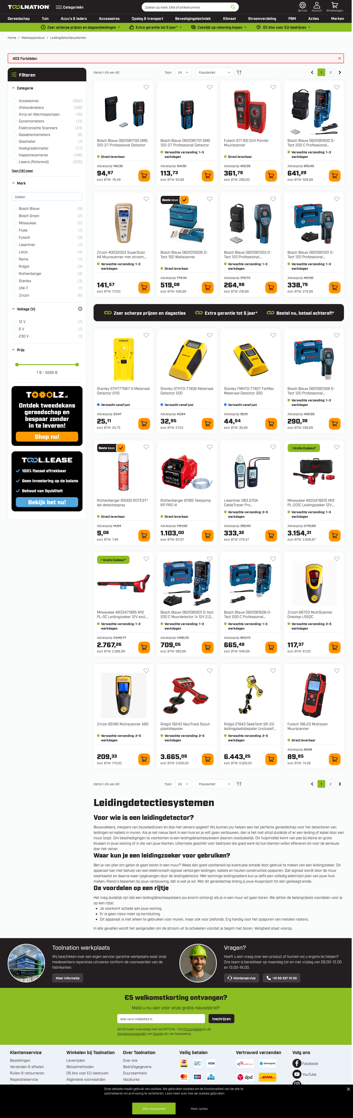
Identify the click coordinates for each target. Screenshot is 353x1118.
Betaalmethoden (80, 1066)
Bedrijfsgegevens (137, 1066)
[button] (47, 74)
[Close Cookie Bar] (348, 1089)
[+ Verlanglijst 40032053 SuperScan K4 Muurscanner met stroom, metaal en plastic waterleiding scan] (146, 199)
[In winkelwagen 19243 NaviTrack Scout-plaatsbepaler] (208, 759)
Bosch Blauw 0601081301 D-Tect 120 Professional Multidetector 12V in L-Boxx (310, 256)
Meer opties (199, 1108)
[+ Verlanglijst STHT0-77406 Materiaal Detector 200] (209, 335)
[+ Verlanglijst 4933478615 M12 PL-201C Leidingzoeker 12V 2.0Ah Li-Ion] (336, 447)
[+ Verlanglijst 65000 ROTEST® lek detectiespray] (146, 447)
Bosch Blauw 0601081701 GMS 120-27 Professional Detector (185, 142)
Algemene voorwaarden (86, 1079)
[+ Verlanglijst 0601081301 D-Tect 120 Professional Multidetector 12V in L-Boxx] (336, 199)
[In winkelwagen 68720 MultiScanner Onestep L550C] (335, 647)
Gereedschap (19, 18)
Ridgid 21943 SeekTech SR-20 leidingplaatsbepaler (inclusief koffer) (249, 728)
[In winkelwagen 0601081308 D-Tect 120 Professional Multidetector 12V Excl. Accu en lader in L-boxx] (335, 424)
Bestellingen (20, 1060)
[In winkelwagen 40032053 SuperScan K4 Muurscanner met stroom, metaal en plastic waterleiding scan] (144, 287)
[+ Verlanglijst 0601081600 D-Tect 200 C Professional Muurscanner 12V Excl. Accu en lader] (336, 87)
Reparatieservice (24, 1079)
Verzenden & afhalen (27, 1066)
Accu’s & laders (74, 18)
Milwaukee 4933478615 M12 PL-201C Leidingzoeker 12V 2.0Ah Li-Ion (311, 504)
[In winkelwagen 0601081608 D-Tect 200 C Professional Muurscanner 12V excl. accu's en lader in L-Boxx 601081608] (271, 647)
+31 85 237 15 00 (281, 978)
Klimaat (229, 18)
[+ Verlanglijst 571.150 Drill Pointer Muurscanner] (273, 87)
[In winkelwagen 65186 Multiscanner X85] (144, 759)
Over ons (130, 1060)
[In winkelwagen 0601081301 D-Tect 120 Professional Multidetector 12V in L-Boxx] (335, 287)
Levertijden (75, 1060)
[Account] (317, 7)
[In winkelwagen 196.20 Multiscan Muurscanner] (335, 759)
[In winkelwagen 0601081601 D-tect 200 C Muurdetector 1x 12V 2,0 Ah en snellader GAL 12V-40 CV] (208, 647)
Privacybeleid (192, 1029)
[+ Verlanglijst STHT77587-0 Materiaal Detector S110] (146, 335)
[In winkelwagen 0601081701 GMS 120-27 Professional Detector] (208, 176)
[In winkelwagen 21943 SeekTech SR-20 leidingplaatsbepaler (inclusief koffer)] (271, 759)
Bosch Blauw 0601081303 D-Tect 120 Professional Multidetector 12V (247, 256)
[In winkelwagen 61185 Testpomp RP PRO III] (208, 535)
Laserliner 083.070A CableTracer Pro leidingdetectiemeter (241, 504)
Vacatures (131, 1079)
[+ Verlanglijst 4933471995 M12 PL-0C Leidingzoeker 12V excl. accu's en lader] (146, 559)
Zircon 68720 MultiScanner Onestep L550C (309, 614)
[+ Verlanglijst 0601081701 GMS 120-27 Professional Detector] (209, 87)
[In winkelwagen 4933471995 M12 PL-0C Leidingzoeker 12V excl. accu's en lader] (144, 647)
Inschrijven (221, 1018)
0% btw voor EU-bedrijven (87, 1073)
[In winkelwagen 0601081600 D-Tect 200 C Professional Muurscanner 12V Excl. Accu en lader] (335, 176)
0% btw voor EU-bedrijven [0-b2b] (284, 27)
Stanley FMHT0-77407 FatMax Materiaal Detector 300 (249, 390)
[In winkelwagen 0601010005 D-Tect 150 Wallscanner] (208, 287)
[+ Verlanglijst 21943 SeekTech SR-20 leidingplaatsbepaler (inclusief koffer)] (273, 670)
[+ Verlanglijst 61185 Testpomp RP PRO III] (209, 447)
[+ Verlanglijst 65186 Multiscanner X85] (146, 670)
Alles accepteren (154, 1108)
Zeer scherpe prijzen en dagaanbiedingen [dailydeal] (81, 27)
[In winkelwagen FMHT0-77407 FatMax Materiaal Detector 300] (271, 424)
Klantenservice (242, 978)
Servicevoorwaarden (132, 1033)
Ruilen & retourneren (27, 1073)
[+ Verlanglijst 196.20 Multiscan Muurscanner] (336, 670)
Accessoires (109, 18)
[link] (312, 72)
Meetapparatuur (33, 37)
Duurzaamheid (135, 1073)
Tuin (45, 18)
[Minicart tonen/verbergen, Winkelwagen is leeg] (334, 7)
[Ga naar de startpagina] (29, 7)
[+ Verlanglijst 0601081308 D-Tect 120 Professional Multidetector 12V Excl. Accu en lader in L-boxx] (336, 335)
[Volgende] (340, 72)
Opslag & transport (147, 18)
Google (158, 1033)
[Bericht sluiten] (340, 58)
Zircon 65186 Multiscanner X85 (122, 724)
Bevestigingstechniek (193, 18)
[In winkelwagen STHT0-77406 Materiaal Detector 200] (208, 424)
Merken (337, 18)
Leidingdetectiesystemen (68, 37)
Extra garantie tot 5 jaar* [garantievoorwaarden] (157, 27)
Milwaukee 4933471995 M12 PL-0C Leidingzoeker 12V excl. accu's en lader (121, 616)
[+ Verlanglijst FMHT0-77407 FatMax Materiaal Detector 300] (273, 335)
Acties (313, 18)
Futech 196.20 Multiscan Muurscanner (307, 726)
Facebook (310, 1063)
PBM (292, 18)
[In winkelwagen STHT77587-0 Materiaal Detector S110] (144, 424)
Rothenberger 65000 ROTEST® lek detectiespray (122, 502)
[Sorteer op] (214, 72)
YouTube (309, 1074)
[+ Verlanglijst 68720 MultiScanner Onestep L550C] (336, 559)
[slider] (17, 364)
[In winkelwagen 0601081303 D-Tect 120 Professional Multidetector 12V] (271, 287)
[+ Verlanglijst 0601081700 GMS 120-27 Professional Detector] (146, 87)
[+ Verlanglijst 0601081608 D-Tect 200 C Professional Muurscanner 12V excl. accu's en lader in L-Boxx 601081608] (273, 559)
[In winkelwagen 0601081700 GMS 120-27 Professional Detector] (144, 176)
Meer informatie (68, 978)
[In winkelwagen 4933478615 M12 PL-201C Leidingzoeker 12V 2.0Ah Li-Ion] (335, 535)
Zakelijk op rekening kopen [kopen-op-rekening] (220, 27)
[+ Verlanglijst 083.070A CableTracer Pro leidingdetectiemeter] (273, 447)
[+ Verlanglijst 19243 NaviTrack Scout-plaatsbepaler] (209, 670)
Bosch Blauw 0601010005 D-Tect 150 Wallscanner (184, 254)
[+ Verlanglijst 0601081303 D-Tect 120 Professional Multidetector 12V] (273, 199)
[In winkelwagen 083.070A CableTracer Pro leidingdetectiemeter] (271, 535)
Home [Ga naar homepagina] (12, 37)
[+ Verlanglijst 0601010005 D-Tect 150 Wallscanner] (209, 199)
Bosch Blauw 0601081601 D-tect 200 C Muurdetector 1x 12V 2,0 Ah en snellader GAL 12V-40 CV (187, 616)
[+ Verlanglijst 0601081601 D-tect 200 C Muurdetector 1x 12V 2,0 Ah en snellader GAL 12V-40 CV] (209, 559)
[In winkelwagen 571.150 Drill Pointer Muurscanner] (271, 176)
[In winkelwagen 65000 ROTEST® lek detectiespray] (144, 535)
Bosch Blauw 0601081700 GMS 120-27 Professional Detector (122, 142)
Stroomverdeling (262, 18)
